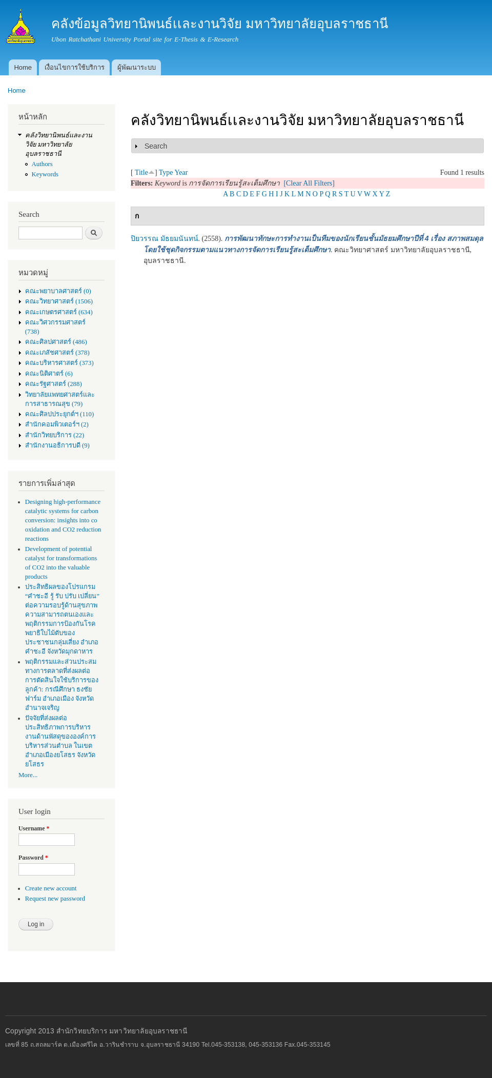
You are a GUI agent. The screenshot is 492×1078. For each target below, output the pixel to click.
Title (141, 172)
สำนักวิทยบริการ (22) (55, 435)
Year (181, 172)
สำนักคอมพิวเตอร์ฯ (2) (57, 424)
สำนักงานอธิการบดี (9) (57, 445)
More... (27, 775)
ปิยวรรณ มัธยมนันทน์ (164, 238)
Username (33, 828)
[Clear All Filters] (309, 183)
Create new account (51, 888)
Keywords (45, 174)
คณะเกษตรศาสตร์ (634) (59, 312)
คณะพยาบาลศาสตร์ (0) (58, 291)
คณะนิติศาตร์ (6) (49, 373)
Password (33, 857)
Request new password (55, 898)
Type (166, 172)
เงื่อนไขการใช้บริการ (75, 67)
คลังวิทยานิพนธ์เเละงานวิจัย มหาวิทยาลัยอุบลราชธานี (58, 144)
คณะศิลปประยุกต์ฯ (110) (59, 414)
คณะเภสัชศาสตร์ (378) (57, 352)
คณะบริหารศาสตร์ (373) (59, 363)
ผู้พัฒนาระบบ (136, 67)
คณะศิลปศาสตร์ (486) (56, 341)
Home (23, 67)
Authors (42, 164)
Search (156, 146)
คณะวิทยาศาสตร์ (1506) (59, 301)
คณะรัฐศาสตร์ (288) (53, 384)
